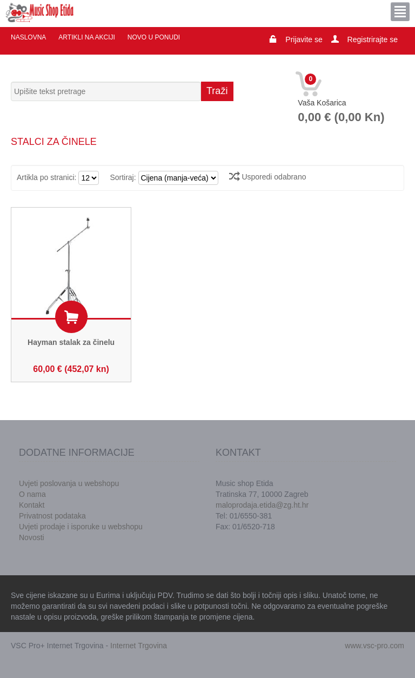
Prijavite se (303, 39)
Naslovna (28, 37)
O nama (32, 494)
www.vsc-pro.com (374, 645)
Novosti (31, 537)
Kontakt (31, 505)
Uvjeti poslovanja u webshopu (69, 483)
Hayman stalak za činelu (71, 342)
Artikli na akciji (86, 37)
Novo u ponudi (154, 37)
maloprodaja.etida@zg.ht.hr (262, 505)
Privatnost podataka (52, 515)
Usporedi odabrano (267, 176)
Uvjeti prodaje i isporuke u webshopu (81, 526)
